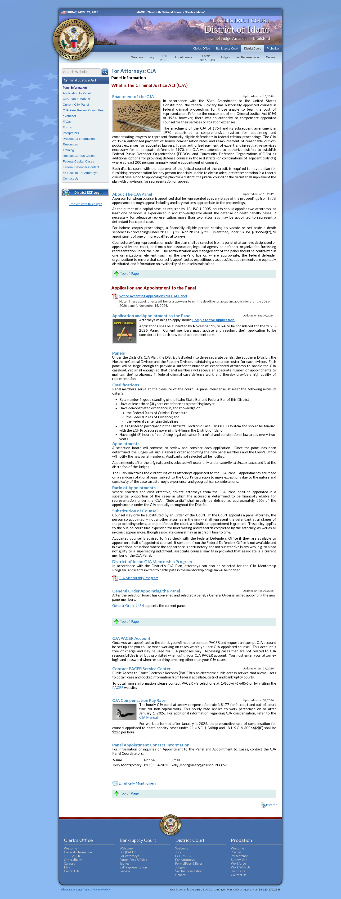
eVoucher (69, 116)
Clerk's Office (201, 48)
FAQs (67, 121)
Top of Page (129, 273)
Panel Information (75, 87)
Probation (273, 48)
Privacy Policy (101, 889)
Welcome (137, 57)
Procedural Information (79, 138)
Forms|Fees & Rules (133, 860)
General (271, 57)
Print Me (271, 805)
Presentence (239, 856)
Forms (67, 127)
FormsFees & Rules (206, 58)
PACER (117, 688)
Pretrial (236, 852)
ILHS (67, 867)
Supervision (239, 860)
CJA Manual (148, 717)
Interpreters (71, 133)
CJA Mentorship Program (138, 578)
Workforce (238, 863)
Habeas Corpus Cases (78, 156)
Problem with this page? (85, 204)
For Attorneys (183, 57)
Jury (151, 57)
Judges (225, 57)
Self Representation (247, 57)
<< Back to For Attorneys (80, 173)
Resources (70, 144)
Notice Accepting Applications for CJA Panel (153, 296)
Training (68, 150)
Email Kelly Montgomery (137, 783)
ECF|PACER (72, 856)
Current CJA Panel (76, 104)
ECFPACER (164, 58)
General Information (78, 852)
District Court (252, 48)
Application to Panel (77, 93)
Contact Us (70, 178)
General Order (123, 606)
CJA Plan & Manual (76, 99)
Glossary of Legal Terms (76, 889)
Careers (69, 863)
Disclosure (238, 871)
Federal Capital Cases (78, 161)
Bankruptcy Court (227, 48)
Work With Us (240, 867)
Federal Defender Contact (81, 167)
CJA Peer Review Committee (83, 110)
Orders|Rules (73, 860)
